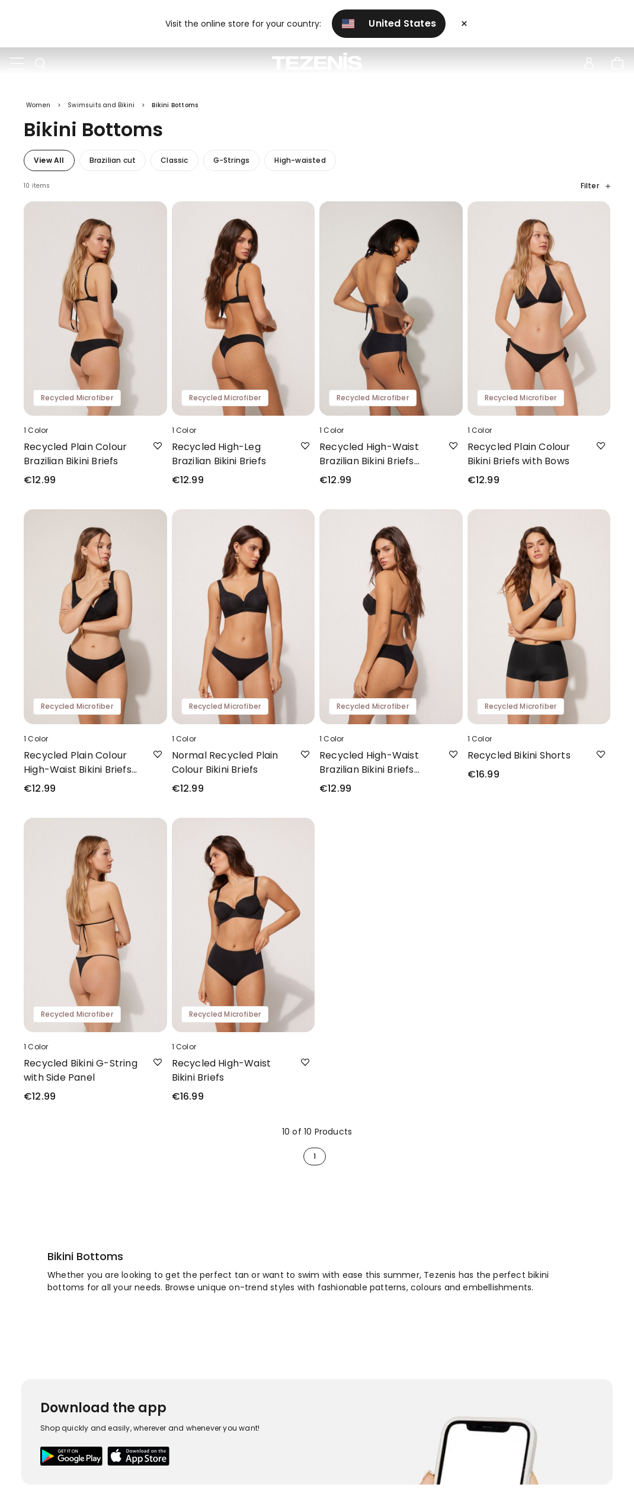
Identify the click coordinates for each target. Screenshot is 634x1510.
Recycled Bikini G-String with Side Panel (80, 1074)
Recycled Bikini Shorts (519, 759)
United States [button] (389, 23)
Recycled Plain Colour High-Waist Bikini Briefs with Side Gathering (78, 767)
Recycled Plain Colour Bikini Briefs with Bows (519, 458)
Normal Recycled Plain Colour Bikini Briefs (225, 766)
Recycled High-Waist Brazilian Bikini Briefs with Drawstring (369, 458)
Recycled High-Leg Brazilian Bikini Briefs (219, 458)
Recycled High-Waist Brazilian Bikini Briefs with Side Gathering (369, 767)
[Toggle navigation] (16, 64)
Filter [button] (595, 190)
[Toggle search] (40, 64)
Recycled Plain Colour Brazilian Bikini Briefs (75, 458)
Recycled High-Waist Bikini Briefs (221, 1074)
